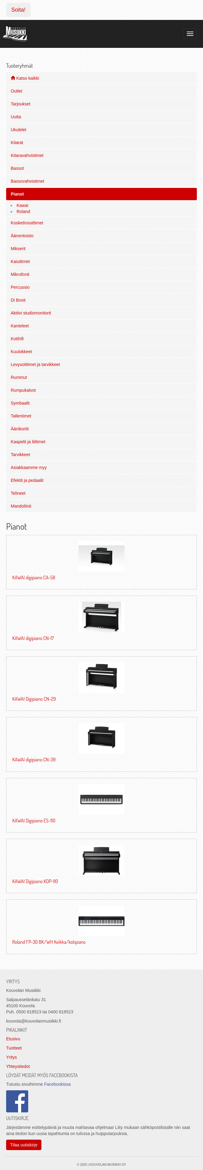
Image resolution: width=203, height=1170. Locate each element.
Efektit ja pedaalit (27, 480)
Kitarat (17, 142)
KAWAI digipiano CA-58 (33, 577)
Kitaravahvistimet (27, 155)
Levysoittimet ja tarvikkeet (35, 364)
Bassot (17, 168)
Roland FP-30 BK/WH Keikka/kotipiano (49, 942)
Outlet (16, 91)
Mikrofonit (20, 274)
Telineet (18, 493)
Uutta (16, 116)
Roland (23, 211)
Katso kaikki (25, 78)
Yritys (11, 1057)
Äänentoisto (22, 235)
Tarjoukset (20, 103)
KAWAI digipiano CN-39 (34, 759)
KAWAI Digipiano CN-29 (34, 699)
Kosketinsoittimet (27, 222)
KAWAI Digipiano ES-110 (33, 820)
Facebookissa (57, 1084)
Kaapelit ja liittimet (28, 441)
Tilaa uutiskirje (23, 1144)
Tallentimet (21, 416)
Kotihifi (17, 338)
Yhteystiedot (18, 1066)
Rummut (19, 377)
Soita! (18, 10)
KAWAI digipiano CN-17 (33, 638)
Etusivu (13, 1038)
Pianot (17, 194)
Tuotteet (14, 1048)
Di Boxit (18, 300)
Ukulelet (18, 129)
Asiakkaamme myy (29, 467)
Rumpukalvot (23, 390)
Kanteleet (20, 325)
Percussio (20, 287)
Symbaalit (20, 403)
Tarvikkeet (20, 454)
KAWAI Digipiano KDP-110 (35, 881)
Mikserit (18, 248)
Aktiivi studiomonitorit (31, 313)
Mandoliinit (21, 506)
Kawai (22, 205)
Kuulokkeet (21, 351)
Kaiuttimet (20, 261)
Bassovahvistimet (27, 181)
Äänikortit (20, 428)
